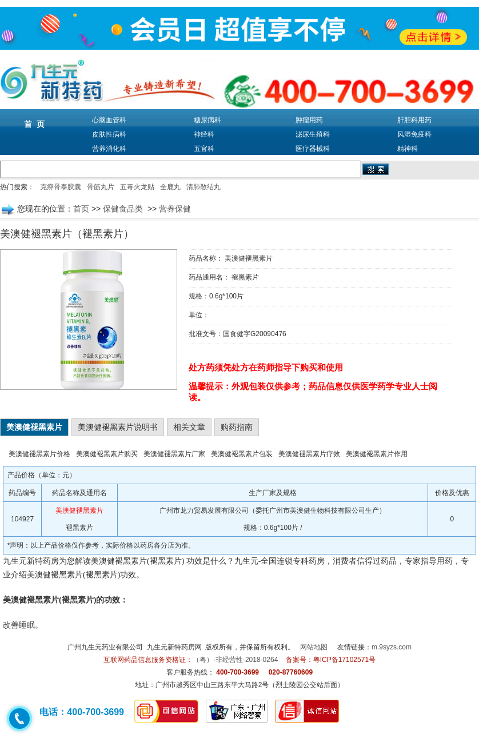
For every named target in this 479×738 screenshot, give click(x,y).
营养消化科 (109, 149)
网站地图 (314, 647)
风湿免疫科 (414, 134)
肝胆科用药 (414, 120)
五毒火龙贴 (137, 187)
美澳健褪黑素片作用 (377, 454)
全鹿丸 (170, 187)
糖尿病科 (207, 120)
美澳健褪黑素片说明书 (118, 427)
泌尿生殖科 (313, 134)
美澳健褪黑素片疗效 (309, 454)
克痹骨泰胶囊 (60, 187)
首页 (81, 208)
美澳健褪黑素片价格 (39, 454)
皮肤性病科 (109, 134)
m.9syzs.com (392, 647)
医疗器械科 (313, 149)
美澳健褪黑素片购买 (107, 454)
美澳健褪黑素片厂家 (174, 454)
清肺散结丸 (203, 187)
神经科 (204, 134)
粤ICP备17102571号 (344, 660)
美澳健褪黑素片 (34, 427)
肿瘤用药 (309, 120)
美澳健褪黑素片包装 (242, 454)
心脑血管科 (109, 120)
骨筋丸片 (100, 187)
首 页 (34, 124)
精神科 (407, 149)
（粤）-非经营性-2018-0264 (235, 660)
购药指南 (237, 427)
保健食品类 (124, 208)
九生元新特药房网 (174, 647)
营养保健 (175, 208)
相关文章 (189, 427)
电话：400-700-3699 (81, 712)
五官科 (204, 149)
